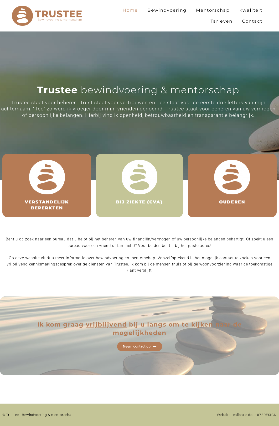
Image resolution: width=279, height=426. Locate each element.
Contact (252, 21)
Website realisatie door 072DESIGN (247, 415)
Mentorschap (213, 10)
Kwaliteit (250, 10)
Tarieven (221, 21)
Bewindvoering (166, 10)
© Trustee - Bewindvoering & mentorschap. (38, 415)
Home (130, 10)
